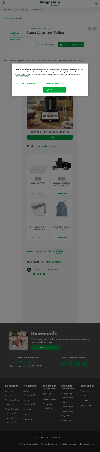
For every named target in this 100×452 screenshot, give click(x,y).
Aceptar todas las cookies (55, 90)
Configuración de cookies (25, 83)
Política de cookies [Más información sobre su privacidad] (22, 76)
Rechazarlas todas (52, 83)
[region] (50, 80)
